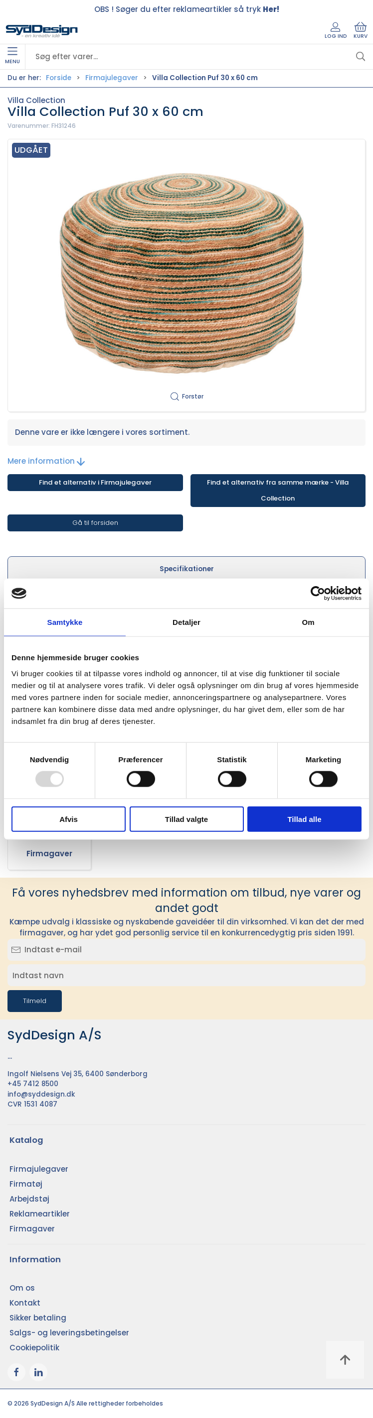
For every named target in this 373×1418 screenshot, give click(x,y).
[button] (186, 275)
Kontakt (24, 1303)
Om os (22, 1288)
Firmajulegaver (111, 78)
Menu (12, 56)
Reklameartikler (39, 1214)
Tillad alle (304, 818)
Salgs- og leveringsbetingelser (69, 1332)
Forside (58, 78)
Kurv (361, 31)
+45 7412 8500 (32, 1084)
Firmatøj (25, 1184)
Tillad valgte (186, 818)
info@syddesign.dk (41, 1094)
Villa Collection (36, 100)
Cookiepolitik (34, 1347)
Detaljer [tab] (186, 622)
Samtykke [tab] (65, 622)
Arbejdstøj (29, 1199)
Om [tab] (308, 622)
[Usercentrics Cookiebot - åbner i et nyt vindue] (318, 593)
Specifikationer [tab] (187, 569)
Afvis (68, 818)
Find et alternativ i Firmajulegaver (95, 482)
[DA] (42, 31)
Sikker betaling (37, 1318)
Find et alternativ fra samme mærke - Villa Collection (278, 490)
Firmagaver (49, 853)
